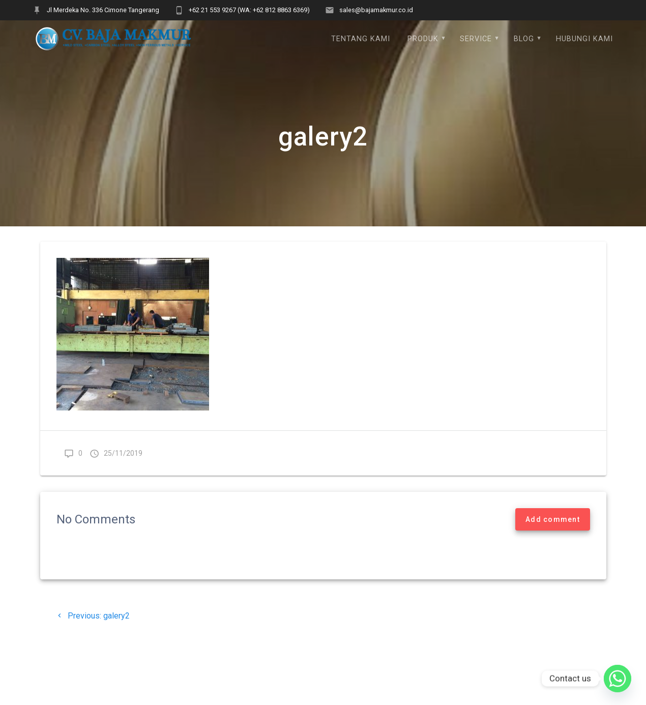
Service (476, 39)
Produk (422, 39)
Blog (524, 39)
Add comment (552, 519)
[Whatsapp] (617, 678)
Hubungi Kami (584, 39)
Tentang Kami (360, 39)
